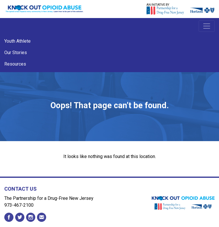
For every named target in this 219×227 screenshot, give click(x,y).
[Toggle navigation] (207, 26)
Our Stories (15, 52)
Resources (15, 64)
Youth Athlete (17, 41)
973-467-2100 (19, 205)
